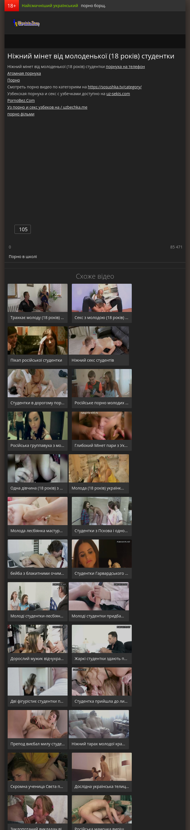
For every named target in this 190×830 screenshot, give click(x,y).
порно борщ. (93, 5)
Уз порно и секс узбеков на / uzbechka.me (47, 107)
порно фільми (20, 114)
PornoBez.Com (21, 100)
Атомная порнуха (24, 73)
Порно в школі (23, 256)
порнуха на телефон (125, 66)
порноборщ (19, 22)
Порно (13, 80)
